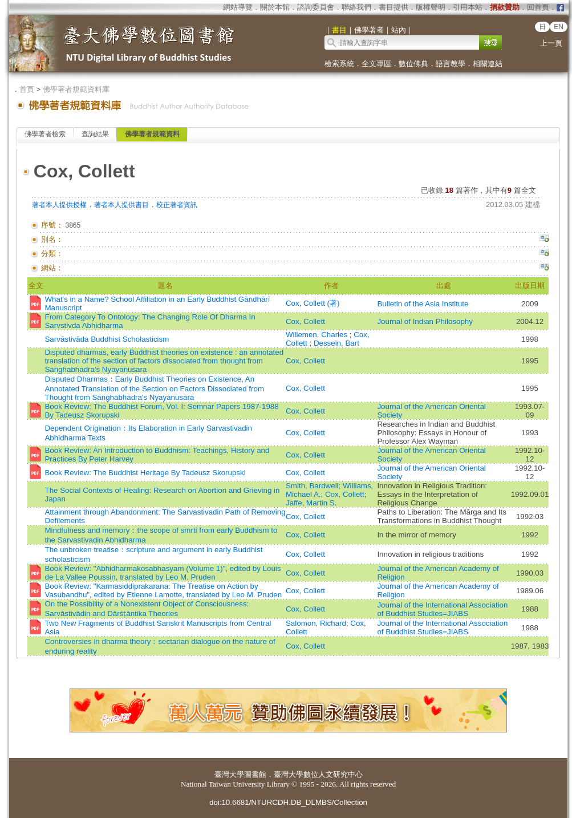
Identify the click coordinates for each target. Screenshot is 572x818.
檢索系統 (339, 63)
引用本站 (467, 7)
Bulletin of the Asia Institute (423, 303)
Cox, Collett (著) (312, 303)
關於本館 (275, 7)
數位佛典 (413, 63)
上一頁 (551, 43)
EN (558, 27)
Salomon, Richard (316, 623)
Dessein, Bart (336, 343)
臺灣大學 (229, 774)
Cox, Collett (305, 321)
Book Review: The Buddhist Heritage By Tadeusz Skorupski (144, 472)
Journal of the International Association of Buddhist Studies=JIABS (442, 609)
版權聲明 (430, 7)
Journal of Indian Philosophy (424, 321)
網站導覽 (238, 7)
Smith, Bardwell (312, 485)
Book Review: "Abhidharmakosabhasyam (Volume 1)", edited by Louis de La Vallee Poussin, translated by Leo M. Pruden (162, 572)
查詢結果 (95, 134)
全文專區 (376, 63)
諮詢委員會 (315, 7)
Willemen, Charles (318, 334)
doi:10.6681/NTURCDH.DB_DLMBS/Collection (288, 802)
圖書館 (255, 774)
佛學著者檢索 (45, 134)
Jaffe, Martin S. (311, 503)
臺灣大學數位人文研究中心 (318, 774)
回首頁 (538, 7)
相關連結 (487, 63)
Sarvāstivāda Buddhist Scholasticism (106, 339)
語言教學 (450, 63)
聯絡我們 (356, 7)
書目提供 (393, 7)
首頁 (26, 89)
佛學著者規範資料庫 (76, 89)
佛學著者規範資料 (152, 134)
